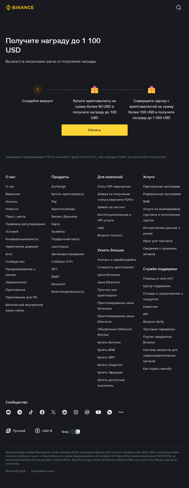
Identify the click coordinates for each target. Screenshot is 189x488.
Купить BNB (106, 350)
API (145, 314)
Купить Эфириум (109, 372)
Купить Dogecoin (109, 365)
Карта (56, 224)
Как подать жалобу (157, 368)
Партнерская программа (161, 186)
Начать (94, 129)
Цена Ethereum (108, 282)
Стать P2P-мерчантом (113, 186)
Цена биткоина (108, 275)
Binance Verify (153, 321)
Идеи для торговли (158, 241)
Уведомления (16, 282)
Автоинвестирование (68, 254)
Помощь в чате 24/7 (158, 278)
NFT (55, 269)
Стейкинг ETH (62, 261)
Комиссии (150, 306)
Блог (9, 254)
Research (58, 284)
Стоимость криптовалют (115, 267)
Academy (58, 231)
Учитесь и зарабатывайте (116, 259)
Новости (12, 209)
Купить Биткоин (109, 342)
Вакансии (13, 194)
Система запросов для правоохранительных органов (160, 355)
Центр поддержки (156, 286)
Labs (100, 228)
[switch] (75, 431)
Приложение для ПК (21, 297)
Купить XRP (106, 357)
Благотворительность (68, 291)
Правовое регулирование (25, 224)
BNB (146, 201)
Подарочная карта (65, 239)
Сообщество (15, 261)
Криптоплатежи (63, 209)
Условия (12, 231)
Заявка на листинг (111, 207)
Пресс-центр (16, 216)
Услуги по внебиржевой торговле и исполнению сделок (161, 214)
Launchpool (60, 246)
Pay (54, 201)
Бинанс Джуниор (64, 216)
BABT (56, 276)
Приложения (15, 290)
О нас (10, 186)
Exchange (59, 186)
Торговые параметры (159, 329)
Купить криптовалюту (68, 194)
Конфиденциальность (22, 239)
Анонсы (11, 201)
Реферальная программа (162, 194)
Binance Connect (109, 235)
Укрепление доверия (22, 246)
